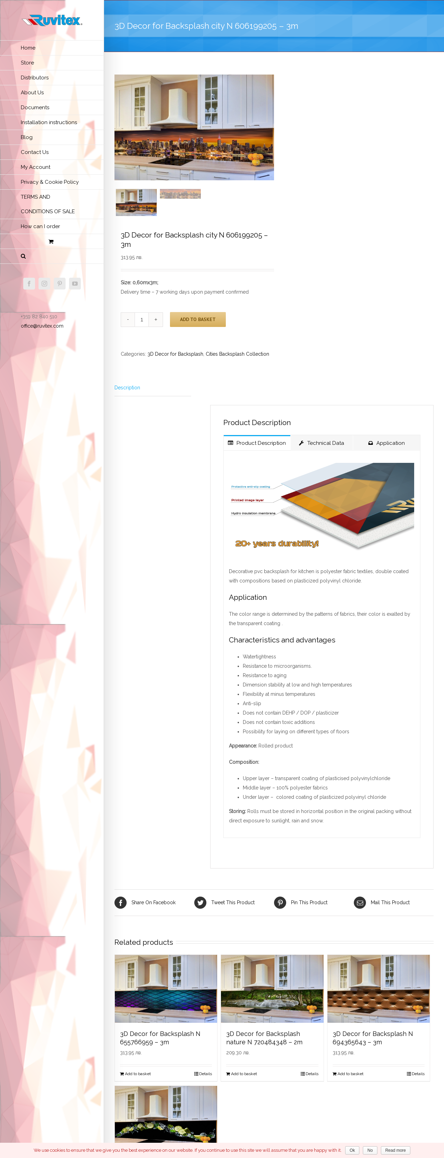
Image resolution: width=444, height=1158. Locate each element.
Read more (395, 1150)
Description (127, 392)
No (370, 1150)
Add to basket (198, 324)
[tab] (152, 392)
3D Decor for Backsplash (175, 358)
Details (205, 1078)
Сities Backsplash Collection (237, 358)
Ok (352, 1150)
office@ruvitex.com (42, 326)
